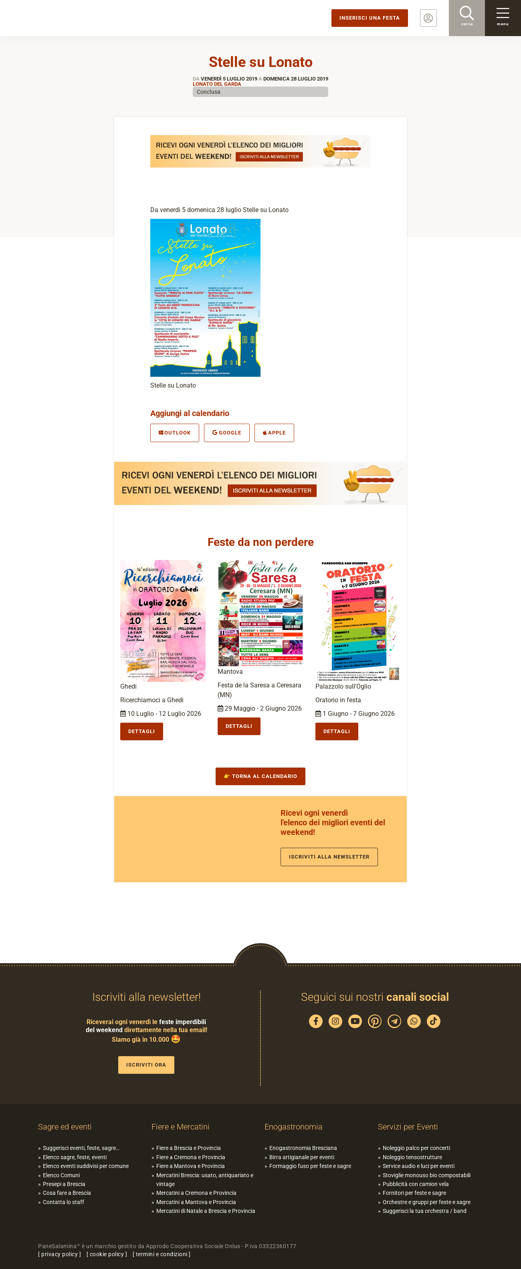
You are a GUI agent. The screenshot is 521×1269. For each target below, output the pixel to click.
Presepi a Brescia (64, 1184)
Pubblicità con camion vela (416, 1184)
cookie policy (107, 1254)
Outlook (175, 433)
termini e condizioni (162, 1254)
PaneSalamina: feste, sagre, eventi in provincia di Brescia (62, 18)
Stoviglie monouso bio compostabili (427, 1175)
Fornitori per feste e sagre (414, 1193)
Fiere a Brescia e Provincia (188, 1148)
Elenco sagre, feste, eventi (75, 1157)
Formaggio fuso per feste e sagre (310, 1166)
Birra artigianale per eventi (301, 1157)
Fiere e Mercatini (180, 1127)
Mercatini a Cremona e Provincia (196, 1193)
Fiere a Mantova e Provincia (190, 1166)
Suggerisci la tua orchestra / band (424, 1211)
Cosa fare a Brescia (67, 1193)
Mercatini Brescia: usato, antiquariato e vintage (204, 1179)
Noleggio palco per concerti (416, 1148)
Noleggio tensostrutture (412, 1157)
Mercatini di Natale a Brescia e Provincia (205, 1211)
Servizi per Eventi (408, 1127)
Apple (274, 433)
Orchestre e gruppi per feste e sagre (427, 1202)
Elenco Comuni (61, 1175)
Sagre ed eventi (65, 1127)
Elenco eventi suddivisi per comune (86, 1166)
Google (226, 433)
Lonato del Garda (217, 84)
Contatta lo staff (63, 1202)
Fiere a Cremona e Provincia (190, 1157)
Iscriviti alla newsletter (329, 857)
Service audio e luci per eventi (418, 1166)
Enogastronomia (294, 1127)
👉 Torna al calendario (260, 776)
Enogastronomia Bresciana (303, 1148)
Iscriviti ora (146, 1065)
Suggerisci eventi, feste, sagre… (81, 1148)
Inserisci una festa (369, 18)
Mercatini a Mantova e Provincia (196, 1202)
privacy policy (59, 1254)
